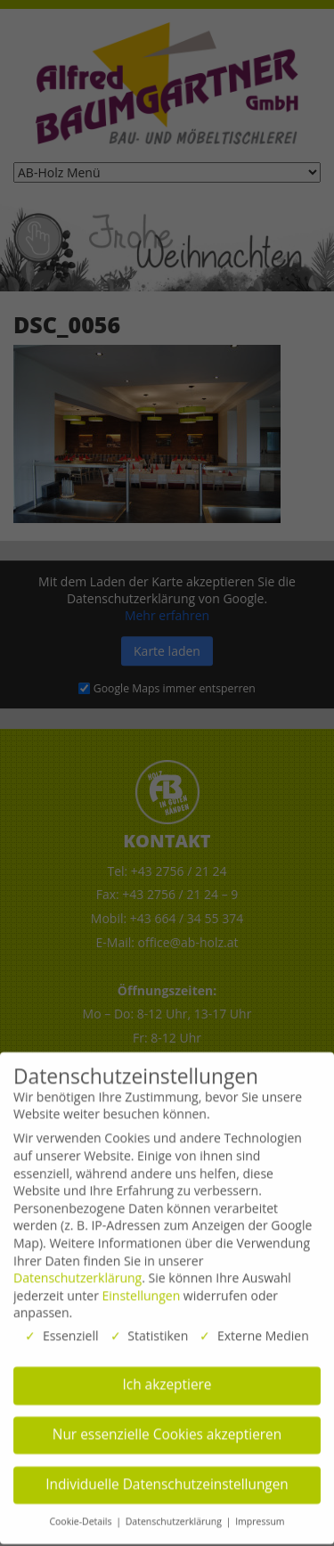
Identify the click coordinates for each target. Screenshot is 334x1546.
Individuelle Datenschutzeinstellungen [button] (167, 1477)
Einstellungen (141, 1288)
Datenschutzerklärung (77, 1270)
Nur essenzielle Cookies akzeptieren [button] (167, 1427)
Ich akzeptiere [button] (167, 1377)
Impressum (259, 1514)
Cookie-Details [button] (81, 1514)
